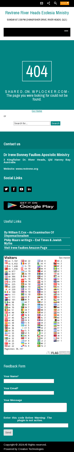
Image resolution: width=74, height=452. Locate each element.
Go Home (37, 111)
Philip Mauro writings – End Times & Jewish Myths (32, 241)
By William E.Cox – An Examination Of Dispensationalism (29, 234)
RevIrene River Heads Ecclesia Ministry (37, 13)
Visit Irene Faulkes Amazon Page (25, 247)
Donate (64, 3)
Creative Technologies (31, 448)
